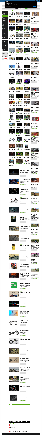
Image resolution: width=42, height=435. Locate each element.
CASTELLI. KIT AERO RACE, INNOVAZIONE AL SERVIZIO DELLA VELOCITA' (34, 229)
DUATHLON (3, 25)
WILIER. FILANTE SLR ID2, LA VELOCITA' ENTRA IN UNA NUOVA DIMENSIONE (34, 154)
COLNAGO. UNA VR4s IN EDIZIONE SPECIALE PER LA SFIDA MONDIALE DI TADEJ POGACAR (19, 31)
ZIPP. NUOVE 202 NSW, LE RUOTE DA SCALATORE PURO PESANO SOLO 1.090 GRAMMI (5, 56)
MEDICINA (3, 37)
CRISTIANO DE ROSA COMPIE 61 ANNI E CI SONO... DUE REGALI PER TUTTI (19, 84)
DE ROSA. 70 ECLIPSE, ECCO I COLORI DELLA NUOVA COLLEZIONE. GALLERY (12, 38)
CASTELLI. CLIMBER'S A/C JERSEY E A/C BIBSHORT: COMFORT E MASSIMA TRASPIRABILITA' (34, 214)
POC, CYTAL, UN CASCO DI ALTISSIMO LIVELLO (34, 47)
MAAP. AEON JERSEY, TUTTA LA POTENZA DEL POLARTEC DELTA (35, 198)
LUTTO (3, 36)
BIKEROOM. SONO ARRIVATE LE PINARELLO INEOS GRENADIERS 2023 (27, 164)
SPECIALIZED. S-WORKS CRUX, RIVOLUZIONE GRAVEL (27, 69)
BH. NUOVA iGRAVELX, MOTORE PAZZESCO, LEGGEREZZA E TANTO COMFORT (19, 92)
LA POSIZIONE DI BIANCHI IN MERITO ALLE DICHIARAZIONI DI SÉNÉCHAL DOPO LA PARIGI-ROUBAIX (24, 265)
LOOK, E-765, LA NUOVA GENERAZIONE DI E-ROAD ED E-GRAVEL (19, 38)
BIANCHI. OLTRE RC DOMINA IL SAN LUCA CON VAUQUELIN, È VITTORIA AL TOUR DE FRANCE (12, 106)
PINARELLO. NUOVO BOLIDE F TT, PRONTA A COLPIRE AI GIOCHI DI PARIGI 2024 (27, 84)
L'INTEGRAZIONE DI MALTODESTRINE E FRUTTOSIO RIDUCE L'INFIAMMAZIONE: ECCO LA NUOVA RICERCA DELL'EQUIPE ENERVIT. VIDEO (19, 429)
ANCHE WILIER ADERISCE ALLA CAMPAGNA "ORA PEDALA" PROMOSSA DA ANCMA (25, 283)
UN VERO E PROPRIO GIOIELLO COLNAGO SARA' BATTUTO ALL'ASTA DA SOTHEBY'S (24, 189)
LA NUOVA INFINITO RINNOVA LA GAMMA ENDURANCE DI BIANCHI (24, 208)
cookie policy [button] (10, 3)
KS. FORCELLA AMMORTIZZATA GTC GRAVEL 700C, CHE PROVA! (35, 274)
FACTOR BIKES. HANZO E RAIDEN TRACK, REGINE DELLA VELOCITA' (19, 46)
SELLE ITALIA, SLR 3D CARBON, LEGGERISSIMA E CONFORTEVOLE (35, 93)
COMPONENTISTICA (4, 21)
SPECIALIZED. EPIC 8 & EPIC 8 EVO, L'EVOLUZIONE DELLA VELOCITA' (24, 320)
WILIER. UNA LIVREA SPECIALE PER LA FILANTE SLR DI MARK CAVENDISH (11, 120)
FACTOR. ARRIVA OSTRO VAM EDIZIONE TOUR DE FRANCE (27, 105)
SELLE (3, 46)
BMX (2, 17)
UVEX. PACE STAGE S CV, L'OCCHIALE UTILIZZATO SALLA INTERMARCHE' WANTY (35, 184)
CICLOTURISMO (4, 20)
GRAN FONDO (4, 32)
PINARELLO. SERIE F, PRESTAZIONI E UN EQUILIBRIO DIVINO (35, 34)
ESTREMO (3, 28)
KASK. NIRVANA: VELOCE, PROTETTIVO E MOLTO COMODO (34, 77)
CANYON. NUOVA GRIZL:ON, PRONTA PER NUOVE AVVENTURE (25, 339)
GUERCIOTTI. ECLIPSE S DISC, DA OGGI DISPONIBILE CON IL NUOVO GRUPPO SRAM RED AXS (11, 164)
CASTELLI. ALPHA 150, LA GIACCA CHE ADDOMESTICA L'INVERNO (35, 63)
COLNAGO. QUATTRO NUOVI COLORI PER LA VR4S (24, 377)
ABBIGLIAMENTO (33, 16)
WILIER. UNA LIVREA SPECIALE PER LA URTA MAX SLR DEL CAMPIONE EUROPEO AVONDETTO (27, 157)
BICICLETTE (4, 0)
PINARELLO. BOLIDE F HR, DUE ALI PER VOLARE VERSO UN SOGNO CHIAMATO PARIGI (25, 302)
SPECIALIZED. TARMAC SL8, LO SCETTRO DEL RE (12, 69)
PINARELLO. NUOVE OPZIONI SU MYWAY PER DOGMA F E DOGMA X (19, 76)
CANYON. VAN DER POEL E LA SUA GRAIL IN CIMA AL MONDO (19, 16)
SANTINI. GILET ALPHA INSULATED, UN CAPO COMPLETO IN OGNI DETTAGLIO (34, 18)
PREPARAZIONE (4, 41)
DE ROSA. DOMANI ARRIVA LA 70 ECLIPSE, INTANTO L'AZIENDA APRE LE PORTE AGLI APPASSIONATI (27, 31)
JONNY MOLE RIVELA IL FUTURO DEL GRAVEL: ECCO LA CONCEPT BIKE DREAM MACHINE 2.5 (12, 157)
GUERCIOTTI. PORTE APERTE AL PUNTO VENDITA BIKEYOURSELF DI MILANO (25, 245)
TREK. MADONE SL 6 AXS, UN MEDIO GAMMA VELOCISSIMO (35, 245)
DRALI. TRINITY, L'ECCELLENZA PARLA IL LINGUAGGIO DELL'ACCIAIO (11, 142)
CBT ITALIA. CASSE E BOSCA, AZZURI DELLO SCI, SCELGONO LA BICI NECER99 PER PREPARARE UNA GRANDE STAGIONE (27, 134)
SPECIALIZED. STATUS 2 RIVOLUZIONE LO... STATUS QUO (12, 84)
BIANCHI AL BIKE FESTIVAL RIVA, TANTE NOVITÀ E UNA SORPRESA (25, 217)
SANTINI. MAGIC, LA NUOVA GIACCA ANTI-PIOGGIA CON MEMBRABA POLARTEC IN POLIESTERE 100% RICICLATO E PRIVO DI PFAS (20, 431)
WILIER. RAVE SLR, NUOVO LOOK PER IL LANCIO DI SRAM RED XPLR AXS (19, 69)
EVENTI (3, 29)
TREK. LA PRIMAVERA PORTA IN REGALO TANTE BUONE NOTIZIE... (25, 386)
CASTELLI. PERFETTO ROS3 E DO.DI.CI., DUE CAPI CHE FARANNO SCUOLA (35, 123)
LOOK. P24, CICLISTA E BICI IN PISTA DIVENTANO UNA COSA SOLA (19, 127)
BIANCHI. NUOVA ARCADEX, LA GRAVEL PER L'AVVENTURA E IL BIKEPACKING (12, 149)
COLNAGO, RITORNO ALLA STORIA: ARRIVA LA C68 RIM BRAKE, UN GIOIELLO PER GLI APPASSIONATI (19, 62)
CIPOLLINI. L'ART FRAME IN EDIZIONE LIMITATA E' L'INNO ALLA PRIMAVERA (24, 311)
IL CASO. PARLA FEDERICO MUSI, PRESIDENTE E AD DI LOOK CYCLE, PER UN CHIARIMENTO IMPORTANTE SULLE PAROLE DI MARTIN (12, 76)
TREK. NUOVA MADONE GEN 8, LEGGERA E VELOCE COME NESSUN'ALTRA (27, 113)
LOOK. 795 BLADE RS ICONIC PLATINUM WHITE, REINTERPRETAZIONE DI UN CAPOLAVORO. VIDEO (19, 106)
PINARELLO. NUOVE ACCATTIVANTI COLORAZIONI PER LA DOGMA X (12, 17)
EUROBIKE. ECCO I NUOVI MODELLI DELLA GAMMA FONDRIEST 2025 (12, 99)
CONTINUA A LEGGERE (22, 184)
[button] (35, 1)
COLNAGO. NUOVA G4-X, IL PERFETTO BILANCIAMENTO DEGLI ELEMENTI (25, 226)
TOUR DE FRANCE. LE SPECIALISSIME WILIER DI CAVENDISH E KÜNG (27, 91)
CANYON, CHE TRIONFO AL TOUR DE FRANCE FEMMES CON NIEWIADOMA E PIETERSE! (27, 46)
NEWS (3, 40)
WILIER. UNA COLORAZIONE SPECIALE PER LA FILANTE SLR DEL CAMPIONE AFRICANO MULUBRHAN (27, 149)
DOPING (3, 24)
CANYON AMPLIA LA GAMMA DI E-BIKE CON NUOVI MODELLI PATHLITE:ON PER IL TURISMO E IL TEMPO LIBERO (25, 359)
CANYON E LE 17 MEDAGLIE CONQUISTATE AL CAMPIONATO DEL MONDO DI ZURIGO (19, 24)
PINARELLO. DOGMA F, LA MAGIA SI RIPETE (27, 127)
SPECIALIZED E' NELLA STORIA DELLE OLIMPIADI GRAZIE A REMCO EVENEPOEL (27, 62)
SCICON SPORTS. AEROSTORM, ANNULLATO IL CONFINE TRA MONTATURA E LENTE (35, 138)
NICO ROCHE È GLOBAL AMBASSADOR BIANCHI (19, 164)
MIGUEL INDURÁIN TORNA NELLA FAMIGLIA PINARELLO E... (12, 91)
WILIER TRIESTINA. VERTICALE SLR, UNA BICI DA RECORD (27, 120)
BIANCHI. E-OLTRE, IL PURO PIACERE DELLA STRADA (19, 142)
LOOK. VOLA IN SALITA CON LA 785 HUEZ (24, 236)
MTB (3, 38)
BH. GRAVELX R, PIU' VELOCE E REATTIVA (27, 76)
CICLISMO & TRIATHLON (3, 18)
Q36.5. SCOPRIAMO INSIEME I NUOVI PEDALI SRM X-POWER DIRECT (35, 107)
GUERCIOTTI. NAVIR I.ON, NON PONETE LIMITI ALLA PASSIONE (26, 38)
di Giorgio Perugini (33, 35)
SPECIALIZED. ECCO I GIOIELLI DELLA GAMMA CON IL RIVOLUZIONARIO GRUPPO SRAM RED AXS (24, 171)
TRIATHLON (3, 50)
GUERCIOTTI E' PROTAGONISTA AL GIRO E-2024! (25, 179)
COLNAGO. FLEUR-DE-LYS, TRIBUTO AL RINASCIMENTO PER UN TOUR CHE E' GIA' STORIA (19, 149)
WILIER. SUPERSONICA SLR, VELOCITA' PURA (27, 142)
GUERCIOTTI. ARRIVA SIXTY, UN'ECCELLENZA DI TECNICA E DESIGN (12, 62)
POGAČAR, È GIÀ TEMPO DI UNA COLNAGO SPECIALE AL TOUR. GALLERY (27, 99)
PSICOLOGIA (3, 42)
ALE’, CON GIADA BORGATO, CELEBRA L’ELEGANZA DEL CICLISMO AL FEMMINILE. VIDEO (18, 427)
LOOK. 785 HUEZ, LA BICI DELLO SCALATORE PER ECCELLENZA (24, 396)
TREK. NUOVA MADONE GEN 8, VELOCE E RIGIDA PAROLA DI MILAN (11, 113)
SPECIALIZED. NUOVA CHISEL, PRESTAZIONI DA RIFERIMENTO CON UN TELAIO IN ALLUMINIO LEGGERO (19, 134)
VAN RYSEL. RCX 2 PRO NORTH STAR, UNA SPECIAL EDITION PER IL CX (12, 31)
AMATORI (3, 14)
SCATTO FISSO (4, 45)
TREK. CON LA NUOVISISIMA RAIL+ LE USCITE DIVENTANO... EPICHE (27, 24)
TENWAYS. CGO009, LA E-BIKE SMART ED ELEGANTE (35, 259)
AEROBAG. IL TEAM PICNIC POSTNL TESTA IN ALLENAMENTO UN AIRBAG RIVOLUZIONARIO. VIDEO (18, 422)
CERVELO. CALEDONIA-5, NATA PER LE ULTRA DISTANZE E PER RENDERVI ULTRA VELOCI (26, 53)
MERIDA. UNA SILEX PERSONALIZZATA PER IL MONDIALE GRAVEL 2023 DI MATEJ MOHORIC (25, 349)
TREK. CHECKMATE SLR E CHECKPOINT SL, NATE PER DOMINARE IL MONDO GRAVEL (19, 53)
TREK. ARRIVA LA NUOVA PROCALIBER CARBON (12, 45)
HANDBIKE (3, 33)
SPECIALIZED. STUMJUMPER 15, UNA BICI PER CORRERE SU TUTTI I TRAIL (19, 99)
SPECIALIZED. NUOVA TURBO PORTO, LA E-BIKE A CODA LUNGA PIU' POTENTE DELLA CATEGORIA (25, 330)
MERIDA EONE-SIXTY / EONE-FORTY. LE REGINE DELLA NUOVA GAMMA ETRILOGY (25, 368)
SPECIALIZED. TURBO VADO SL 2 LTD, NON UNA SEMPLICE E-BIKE (27, 16)
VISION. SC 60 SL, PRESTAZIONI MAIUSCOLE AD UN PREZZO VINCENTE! (35, 168)
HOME (1, 0)
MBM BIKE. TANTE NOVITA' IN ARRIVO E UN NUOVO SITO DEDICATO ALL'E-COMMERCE (19, 113)
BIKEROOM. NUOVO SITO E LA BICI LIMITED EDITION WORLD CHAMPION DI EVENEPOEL (25, 274)
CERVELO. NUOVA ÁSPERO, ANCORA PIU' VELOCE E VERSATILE (25, 198)
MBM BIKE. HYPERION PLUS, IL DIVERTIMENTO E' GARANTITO (24, 255)
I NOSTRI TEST (33, 10)
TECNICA (3, 49)
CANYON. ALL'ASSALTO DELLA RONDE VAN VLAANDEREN (25, 292)
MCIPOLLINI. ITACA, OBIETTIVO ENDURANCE (12, 127)
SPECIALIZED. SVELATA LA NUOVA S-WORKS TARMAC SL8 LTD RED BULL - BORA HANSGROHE (19, 120)
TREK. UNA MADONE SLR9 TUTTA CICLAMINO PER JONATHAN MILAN (19, 157)
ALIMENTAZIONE (4, 13)
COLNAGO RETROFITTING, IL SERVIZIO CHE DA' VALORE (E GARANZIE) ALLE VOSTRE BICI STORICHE (12, 24)
